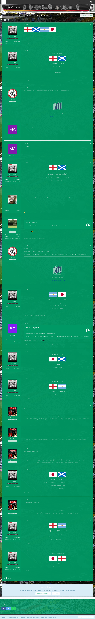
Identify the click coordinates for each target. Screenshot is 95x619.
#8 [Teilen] (90, 218)
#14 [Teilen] (90, 405)
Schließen (91, 617)
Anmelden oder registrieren (82, 1)
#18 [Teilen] (90, 499)
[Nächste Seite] (9, 20)
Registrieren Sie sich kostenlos (49, 590)
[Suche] (91, 2)
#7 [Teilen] (90, 194)
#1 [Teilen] (90, 24)
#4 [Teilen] (90, 124)
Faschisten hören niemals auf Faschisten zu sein (34, 238)
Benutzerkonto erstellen (43, 593)
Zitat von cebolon (30, 223)
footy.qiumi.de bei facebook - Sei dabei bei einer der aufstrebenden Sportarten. (40, 344)
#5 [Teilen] (90, 143)
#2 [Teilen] (90, 50)
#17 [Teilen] (90, 469)
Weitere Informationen (83, 617)
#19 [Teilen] (90, 520)
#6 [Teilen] (90, 162)
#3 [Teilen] (90, 87)
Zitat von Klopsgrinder (31, 328)
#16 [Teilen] (90, 448)
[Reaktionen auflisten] (25, 212)
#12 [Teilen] (90, 351)
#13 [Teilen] (90, 378)
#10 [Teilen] (90, 289)
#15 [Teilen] (90, 427)
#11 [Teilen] (90, 323)
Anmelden (55, 593)
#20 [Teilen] (90, 550)
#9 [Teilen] (90, 245)
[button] (3, 608)
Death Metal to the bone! (57, 113)
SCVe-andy (37, 315)
